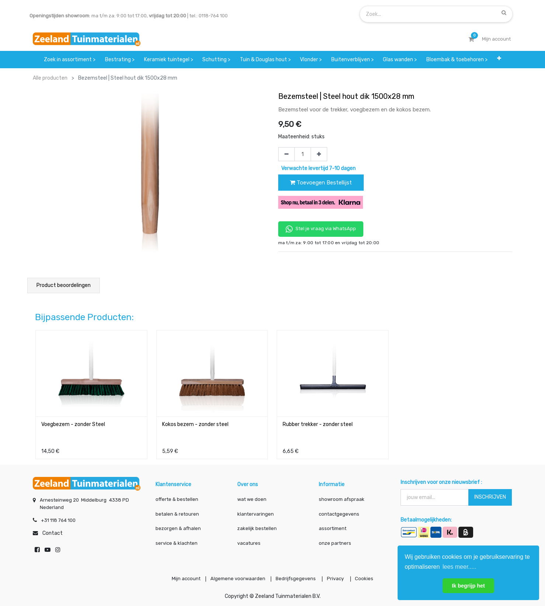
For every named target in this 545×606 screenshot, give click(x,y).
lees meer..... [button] (459, 567)
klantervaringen (255, 512)
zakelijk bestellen (257, 526)
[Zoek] (504, 12)
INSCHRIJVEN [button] (490, 495)
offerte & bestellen (177, 497)
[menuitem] (70, 59)
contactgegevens (339, 512)
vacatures (249, 541)
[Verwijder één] (286, 154)
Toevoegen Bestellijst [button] (321, 182)
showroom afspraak (341, 497)
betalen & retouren (177, 512)
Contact (52, 531)
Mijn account (181, 578)
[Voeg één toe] (319, 154)
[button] (499, 59)
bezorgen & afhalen (178, 526)
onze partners (335, 541)
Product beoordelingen (63, 285)
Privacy (338, 578)
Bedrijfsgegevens (296, 578)
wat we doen (251, 497)
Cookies (369, 578)
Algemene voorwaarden (235, 578)
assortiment (332, 526)
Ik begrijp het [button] (468, 586)
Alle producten (50, 78)
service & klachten (177, 541)
